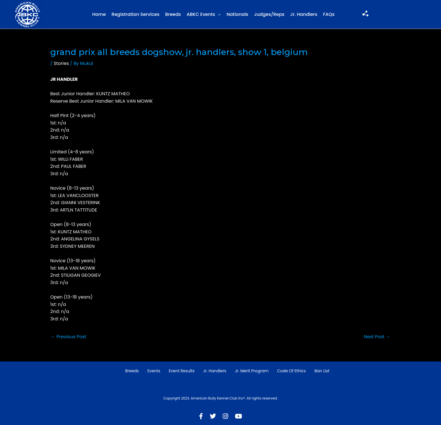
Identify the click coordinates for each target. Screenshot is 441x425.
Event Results (182, 371)
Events (153, 371)
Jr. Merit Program (251, 371)
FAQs (329, 14)
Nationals (237, 14)
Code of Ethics (291, 371)
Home (99, 14)
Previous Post (68, 336)
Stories (61, 63)
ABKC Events (201, 14)
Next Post (377, 336)
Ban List (321, 371)
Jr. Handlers (303, 14)
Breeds (173, 14)
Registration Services (135, 14)
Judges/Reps (269, 14)
